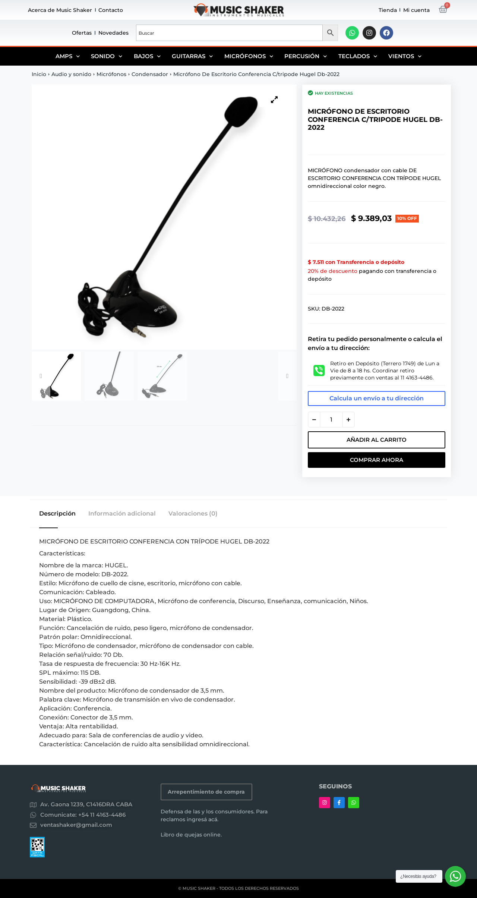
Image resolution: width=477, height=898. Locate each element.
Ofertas (82, 32)
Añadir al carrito (377, 439)
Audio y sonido (71, 74)
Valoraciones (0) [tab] (193, 513)
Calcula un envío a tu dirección (376, 398)
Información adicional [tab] (122, 513)
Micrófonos (249, 56)
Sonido (107, 56)
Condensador (150, 74)
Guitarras (192, 56)
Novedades (113, 32)
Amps (68, 56)
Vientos (405, 56)
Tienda (388, 10)
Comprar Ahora (376, 459)
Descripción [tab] (57, 513)
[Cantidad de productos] (331, 420)
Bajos (147, 56)
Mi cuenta (416, 10)
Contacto (110, 10)
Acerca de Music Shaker (60, 10)
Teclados (358, 56)
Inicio (39, 74)
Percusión (305, 56)
